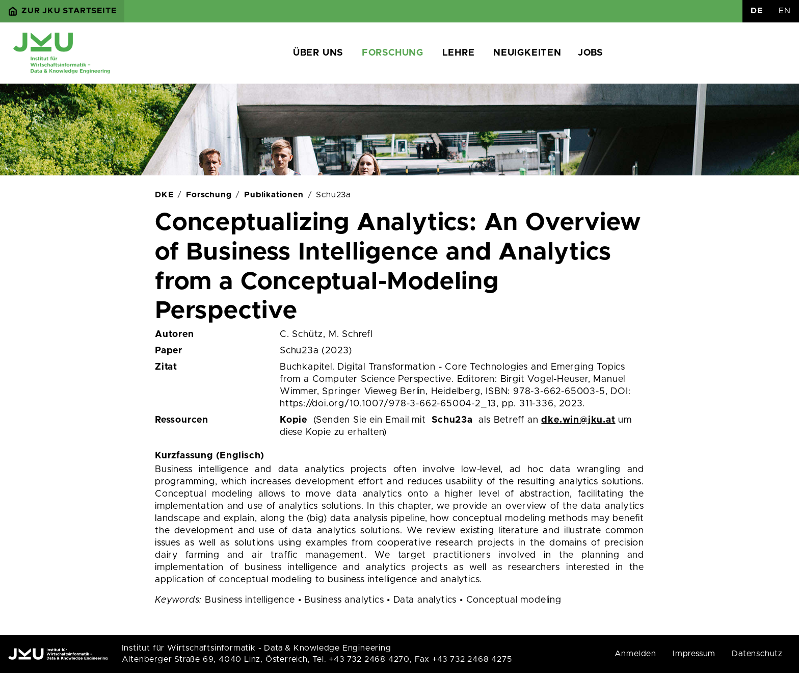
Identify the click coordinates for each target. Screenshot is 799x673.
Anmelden (635, 654)
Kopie (293, 420)
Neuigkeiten (527, 53)
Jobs (590, 53)
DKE (164, 195)
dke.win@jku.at (578, 420)
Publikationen (273, 195)
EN (785, 11)
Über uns (318, 53)
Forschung (392, 53)
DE (757, 11)
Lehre (458, 53)
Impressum (694, 654)
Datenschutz (757, 654)
